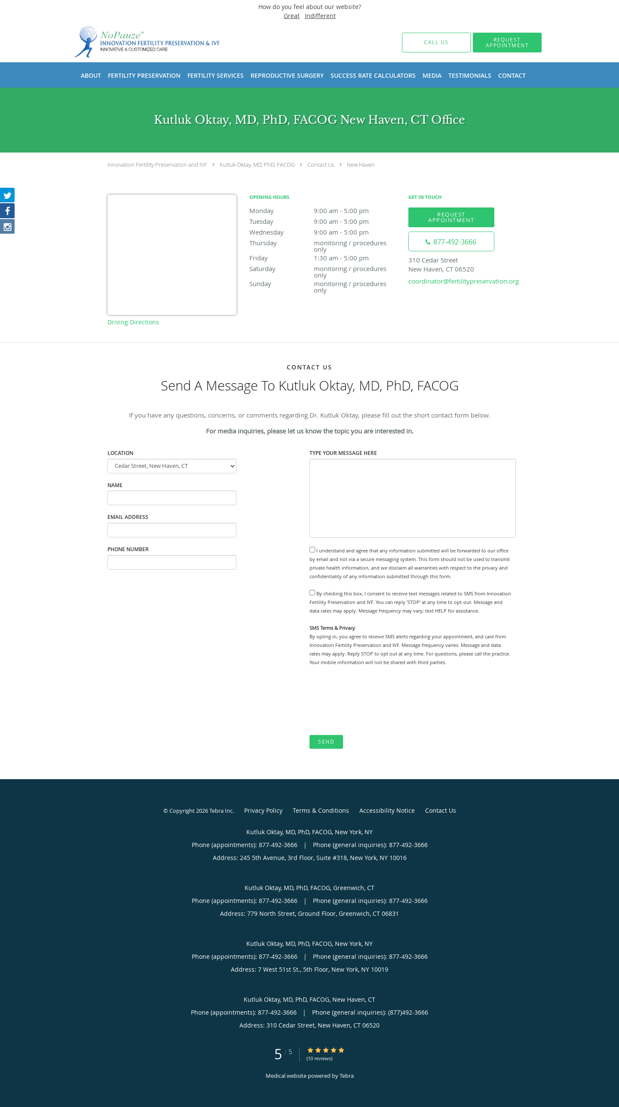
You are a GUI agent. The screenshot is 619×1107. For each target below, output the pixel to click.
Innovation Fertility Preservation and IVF (157, 164)
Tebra (347, 1076)
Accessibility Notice (387, 810)
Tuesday (324, 221)
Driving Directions (133, 322)
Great (292, 16)
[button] (507, 42)
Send (326, 741)
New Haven (361, 164)
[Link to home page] (134, 42)
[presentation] (375, 700)
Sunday (324, 284)
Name (115, 485)
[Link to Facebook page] (7, 212)
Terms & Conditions (321, 810)
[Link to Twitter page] (7, 195)
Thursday (324, 243)
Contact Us (320, 164)
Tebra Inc (221, 810)
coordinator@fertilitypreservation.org (463, 281)
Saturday (324, 269)
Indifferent (320, 16)
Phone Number (128, 549)
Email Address (127, 517)
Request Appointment (451, 217)
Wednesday (324, 232)
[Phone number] (451, 241)
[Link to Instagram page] (7, 228)
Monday (324, 210)
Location (120, 453)
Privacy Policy (263, 810)
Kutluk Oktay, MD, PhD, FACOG (257, 164)
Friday (324, 257)
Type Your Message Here (343, 453)
